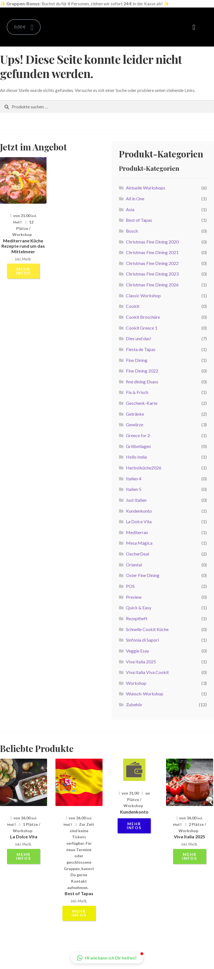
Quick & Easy (138, 607)
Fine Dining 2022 (142, 370)
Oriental (134, 564)
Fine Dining (136, 360)
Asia (130, 209)
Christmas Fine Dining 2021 (152, 252)
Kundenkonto (139, 510)
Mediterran (137, 532)
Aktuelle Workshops (145, 187)
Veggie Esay (137, 650)
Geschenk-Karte (141, 403)
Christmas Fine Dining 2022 (152, 263)
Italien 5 (133, 489)
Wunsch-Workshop (144, 693)
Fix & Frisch (137, 392)
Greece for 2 (138, 435)
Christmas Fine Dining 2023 (152, 273)
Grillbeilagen (138, 446)
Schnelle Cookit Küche (147, 629)
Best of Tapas (139, 220)
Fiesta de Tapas (140, 349)
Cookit (132, 306)
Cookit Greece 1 (141, 327)
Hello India (136, 456)
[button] (194, 27)
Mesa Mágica (139, 543)
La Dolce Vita (139, 521)
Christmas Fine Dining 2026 (152, 284)
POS (130, 586)
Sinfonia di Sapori (142, 639)
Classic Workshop (143, 295)
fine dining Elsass (142, 381)
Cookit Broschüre (143, 317)
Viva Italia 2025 (141, 661)
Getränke (135, 414)
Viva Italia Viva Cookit (147, 672)
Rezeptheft (136, 618)
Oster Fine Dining (142, 575)
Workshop (136, 683)
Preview (134, 597)
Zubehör (134, 704)
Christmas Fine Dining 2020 (152, 241)
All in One (135, 198)
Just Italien (136, 500)
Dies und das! (138, 338)
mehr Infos (23, 271)
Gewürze (134, 424)
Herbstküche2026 (143, 467)
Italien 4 (133, 478)
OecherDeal (137, 553)
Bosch (132, 230)
